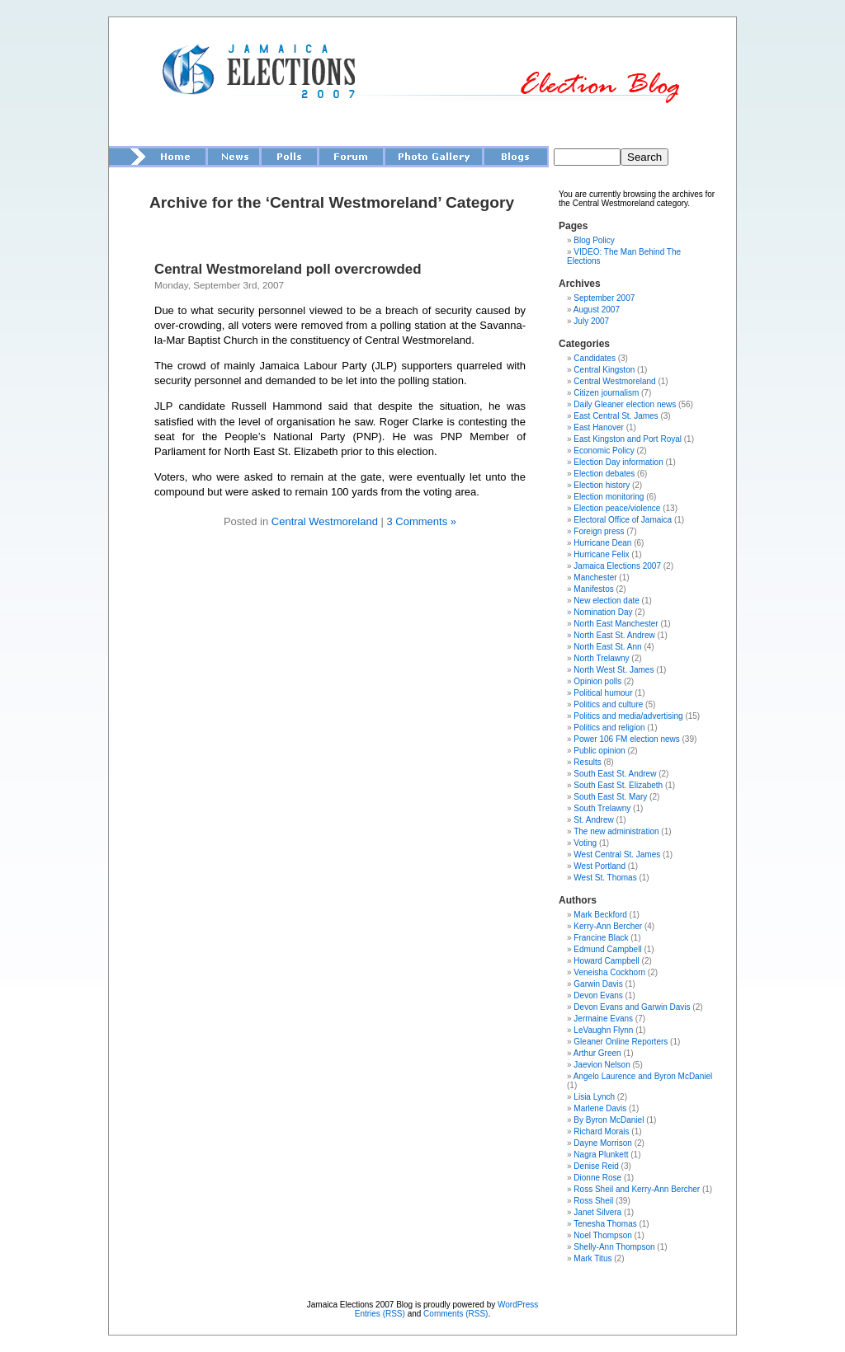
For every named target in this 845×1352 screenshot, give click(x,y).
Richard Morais (601, 1131)
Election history (602, 485)
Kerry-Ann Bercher (608, 926)
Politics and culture (608, 704)
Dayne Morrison (603, 1143)
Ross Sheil (593, 1200)
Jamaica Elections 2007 (617, 565)
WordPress (518, 1304)
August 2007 (597, 309)
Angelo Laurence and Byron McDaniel (643, 1076)
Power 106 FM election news (626, 739)
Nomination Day (603, 612)
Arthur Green (597, 1053)
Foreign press (599, 531)
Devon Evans (598, 995)
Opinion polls (597, 681)
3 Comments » (421, 521)
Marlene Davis (600, 1108)
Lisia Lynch (594, 1096)
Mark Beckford (600, 914)
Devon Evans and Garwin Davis (632, 1007)
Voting (585, 842)
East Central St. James (616, 415)
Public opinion (599, 750)
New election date (607, 600)
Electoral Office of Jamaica (623, 519)
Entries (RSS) (380, 1313)
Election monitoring (609, 496)
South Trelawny (602, 808)
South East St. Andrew (615, 773)
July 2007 (591, 321)
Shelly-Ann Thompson (614, 1246)
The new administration (616, 831)
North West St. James (614, 669)
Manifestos (593, 589)
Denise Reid (596, 1166)
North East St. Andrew (614, 635)
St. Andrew (593, 819)
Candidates (595, 358)
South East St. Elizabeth (618, 785)
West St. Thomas (605, 877)
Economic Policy (604, 450)
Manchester (595, 577)
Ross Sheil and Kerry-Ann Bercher (637, 1189)
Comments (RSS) (455, 1313)
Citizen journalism (606, 392)
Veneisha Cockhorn (609, 972)
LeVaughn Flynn (603, 1030)
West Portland (599, 866)
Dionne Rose (597, 1177)
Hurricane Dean (602, 542)
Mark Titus (592, 1258)
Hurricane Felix (601, 554)
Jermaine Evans (603, 1018)
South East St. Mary (610, 796)
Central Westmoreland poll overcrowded (288, 269)
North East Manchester (616, 623)
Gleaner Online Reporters (621, 1041)
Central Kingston (604, 369)
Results (587, 762)
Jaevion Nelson (602, 1064)
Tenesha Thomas (605, 1223)
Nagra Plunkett (601, 1154)
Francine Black (601, 937)
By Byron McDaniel (609, 1119)
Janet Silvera (597, 1212)
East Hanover (599, 427)
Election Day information (618, 462)
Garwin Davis (598, 983)
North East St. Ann (607, 646)
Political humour (603, 692)
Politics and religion (609, 727)
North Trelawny (601, 658)
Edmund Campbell (607, 949)
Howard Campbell (606, 960)
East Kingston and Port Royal (628, 439)
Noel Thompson (602, 1235)
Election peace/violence (617, 508)
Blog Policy (594, 240)
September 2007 (604, 298)
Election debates (604, 473)
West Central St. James (617, 854)
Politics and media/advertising (628, 716)
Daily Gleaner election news (625, 404)
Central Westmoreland (324, 521)
